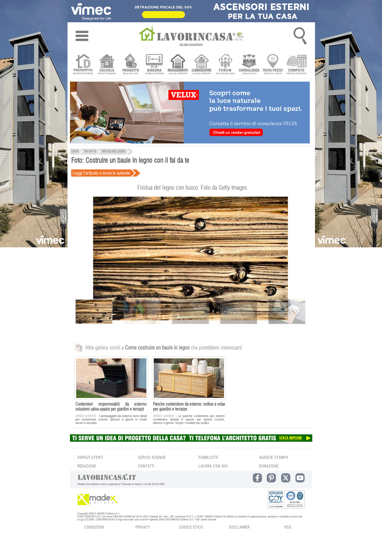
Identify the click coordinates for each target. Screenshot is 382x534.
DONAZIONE (269, 466)
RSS (288, 527)
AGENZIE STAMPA (273, 458)
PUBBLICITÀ (208, 458)
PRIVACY (142, 527)
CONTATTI (146, 466)
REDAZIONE (86, 466)
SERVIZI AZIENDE (152, 458)
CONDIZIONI (94, 527)
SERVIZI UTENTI (90, 458)
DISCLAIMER (239, 527)
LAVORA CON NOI (213, 466)
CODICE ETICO (191, 527)
